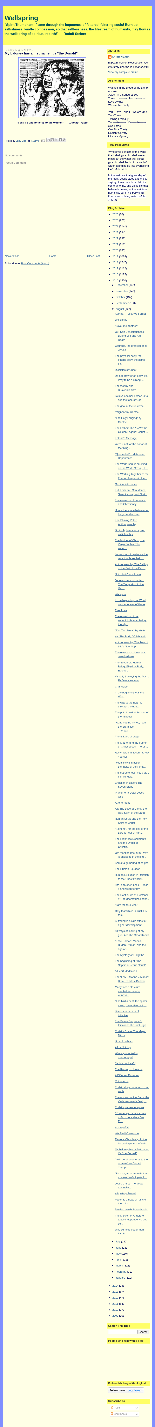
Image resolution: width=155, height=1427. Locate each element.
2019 (115, 256)
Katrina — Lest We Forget (130, 313)
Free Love (121, 610)
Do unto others (123, 1041)
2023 (115, 232)
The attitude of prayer (127, 736)
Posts (116, 1407)
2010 (115, 1309)
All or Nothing (123, 1047)
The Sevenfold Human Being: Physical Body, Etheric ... (129, 666)
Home (52, 256)
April (119, 1259)
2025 (115, 220)
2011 (115, 1303)
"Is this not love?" (125, 1063)
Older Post (93, 256)
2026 (115, 214)
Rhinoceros (121, 1081)
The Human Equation (127, 868)
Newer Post (12, 256)
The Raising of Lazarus (128, 1069)
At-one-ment (122, 802)
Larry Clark (121, 57)
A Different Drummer (127, 1075)
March (120, 1265)
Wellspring (21, 18)
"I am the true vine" (126, 904)
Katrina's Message (126, 438)
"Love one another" (126, 325)
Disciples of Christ (125, 369)
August (120, 309)
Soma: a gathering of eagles (131, 862)
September (122, 303)
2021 (115, 244)
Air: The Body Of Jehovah (130, 636)
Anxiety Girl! (122, 1127)
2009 (115, 1315)
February (121, 1271)
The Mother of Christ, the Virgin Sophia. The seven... (129, 544)
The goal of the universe (129, 406)
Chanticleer (121, 686)
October (121, 297)
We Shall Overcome (127, 1133)
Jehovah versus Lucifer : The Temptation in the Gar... (129, 584)
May (118, 1253)
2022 (115, 238)
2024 (115, 226)
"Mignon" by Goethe (127, 412)
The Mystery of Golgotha (129, 955)
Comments (119, 1413)
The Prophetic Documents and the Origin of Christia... (130, 842)
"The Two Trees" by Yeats (130, 630)
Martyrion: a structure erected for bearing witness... (127, 991)
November (122, 291)
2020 (115, 250)
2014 (115, 1285)
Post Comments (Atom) (35, 263)
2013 (115, 1291)
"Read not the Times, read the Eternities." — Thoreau (130, 726)
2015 (115, 280)
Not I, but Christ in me (128, 574)
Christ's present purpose (129, 1107)
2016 (115, 274)
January (121, 1277)
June (119, 1247)
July (118, 1241)
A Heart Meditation (126, 971)
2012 (115, 1297)
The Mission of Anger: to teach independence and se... (131, 1219)
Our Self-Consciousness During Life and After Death (129, 335)
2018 (115, 262)
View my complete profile (123, 72)
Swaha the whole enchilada (131, 1209)
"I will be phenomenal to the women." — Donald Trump (131, 1163)
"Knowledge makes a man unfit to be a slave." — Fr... (130, 1117)
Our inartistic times (126, 484)
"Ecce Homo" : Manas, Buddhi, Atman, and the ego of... (130, 945)
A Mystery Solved (125, 1193)
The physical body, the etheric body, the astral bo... (130, 359)
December (122, 285)
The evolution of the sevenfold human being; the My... (130, 620)
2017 (115, 268)
